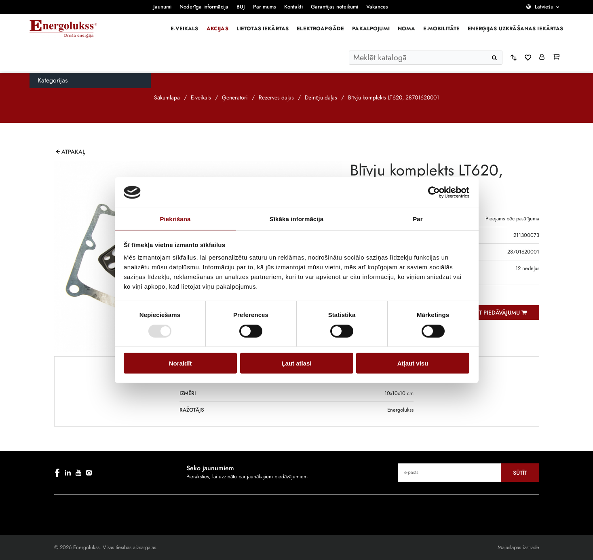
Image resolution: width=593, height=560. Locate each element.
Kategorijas (53, 80)
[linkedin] (68, 472)
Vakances (377, 7)
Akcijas (217, 28)
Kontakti (293, 7)
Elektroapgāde (320, 28)
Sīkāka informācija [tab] (297, 219)
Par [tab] (418, 219)
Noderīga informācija (203, 7)
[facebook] (57, 472)
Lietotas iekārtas (262, 28)
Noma (407, 28)
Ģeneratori (235, 97)
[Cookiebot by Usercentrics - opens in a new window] (434, 192)
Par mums (264, 7)
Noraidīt (180, 363)
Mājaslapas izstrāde (518, 547)
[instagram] (89, 472)
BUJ (240, 7)
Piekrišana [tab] (175, 219)
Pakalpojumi (371, 28)
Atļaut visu (412, 363)
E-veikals (184, 28)
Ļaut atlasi (296, 363)
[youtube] (78, 472)
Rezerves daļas (276, 97)
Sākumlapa (167, 97)
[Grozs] (556, 57)
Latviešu (544, 7)
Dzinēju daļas (321, 97)
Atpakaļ (73, 152)
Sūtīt (520, 473)
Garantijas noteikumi (334, 7)
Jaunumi (162, 7)
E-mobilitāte (441, 28)
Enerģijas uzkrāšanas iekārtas (515, 28)
